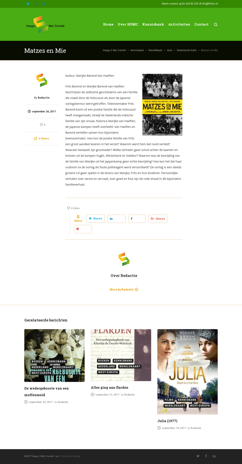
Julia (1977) (167, 421)
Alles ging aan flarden (109, 387)
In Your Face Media (69, 456)
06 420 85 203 (190, 3)
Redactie (43, 97)
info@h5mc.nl (210, 3)
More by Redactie (122, 289)
